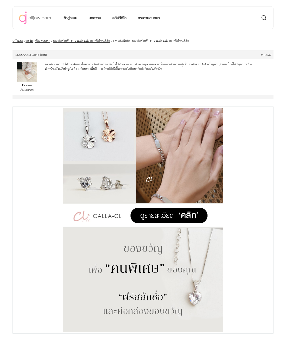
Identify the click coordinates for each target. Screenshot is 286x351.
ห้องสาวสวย (42, 41)
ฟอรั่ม (29, 41)
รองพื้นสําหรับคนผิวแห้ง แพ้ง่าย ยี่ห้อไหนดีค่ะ (81, 41)
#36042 (266, 55)
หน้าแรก (17, 41)
